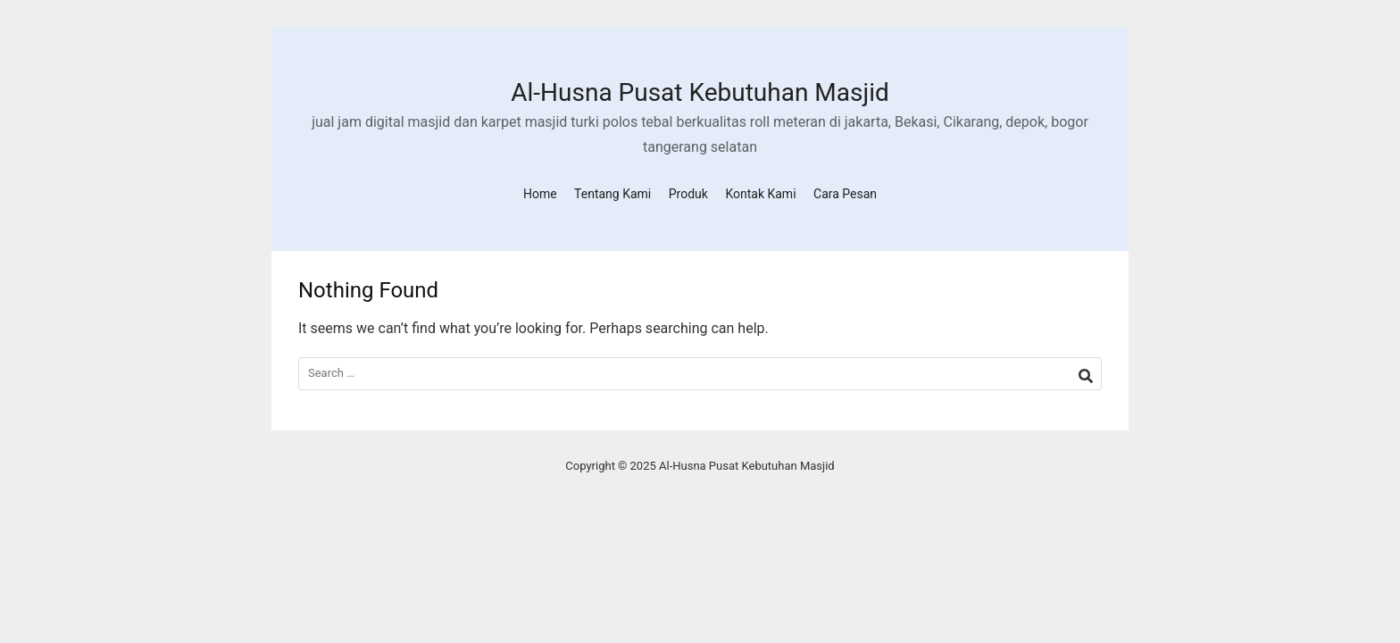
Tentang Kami (612, 194)
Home (540, 194)
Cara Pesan (845, 194)
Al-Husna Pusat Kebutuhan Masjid (700, 92)
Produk (688, 194)
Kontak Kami (760, 194)
